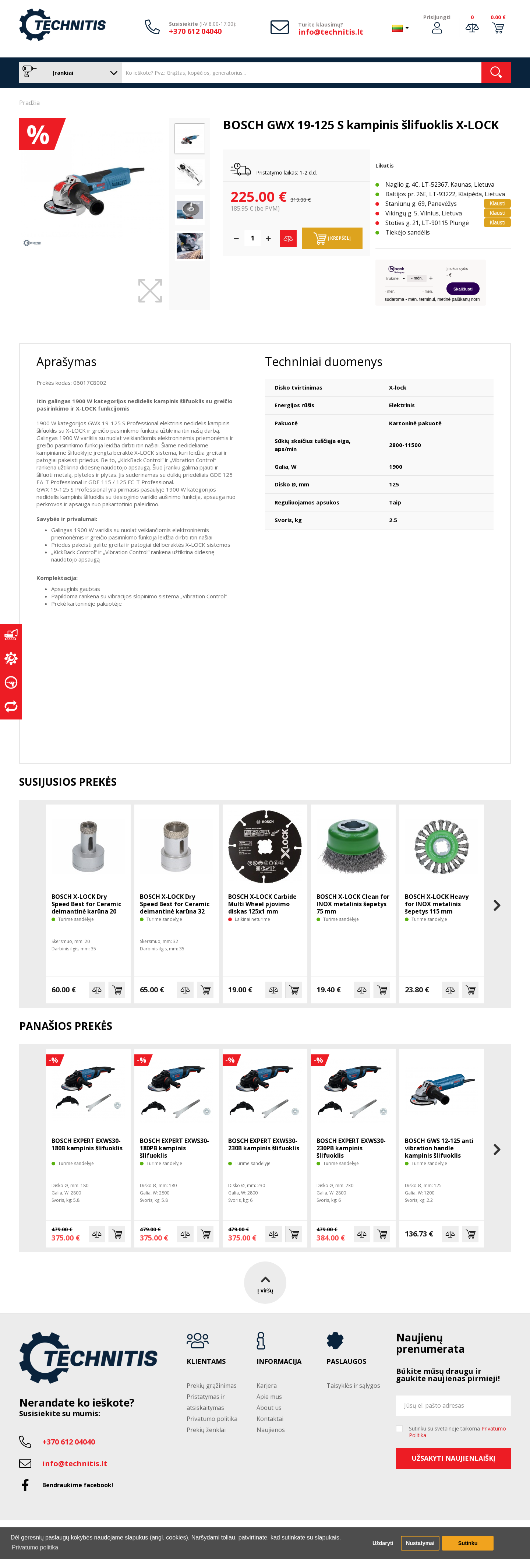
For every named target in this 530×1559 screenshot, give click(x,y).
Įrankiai (68, 72)
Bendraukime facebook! (77, 1485)
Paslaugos (346, 1361)
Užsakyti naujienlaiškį (453, 1458)
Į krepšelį (332, 238)
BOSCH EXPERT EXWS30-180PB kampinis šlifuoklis (174, 1148)
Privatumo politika (212, 1419)
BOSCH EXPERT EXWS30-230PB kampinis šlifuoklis (351, 1148)
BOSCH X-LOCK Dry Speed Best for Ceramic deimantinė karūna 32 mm (174, 908)
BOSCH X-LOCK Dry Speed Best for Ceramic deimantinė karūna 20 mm (86, 908)
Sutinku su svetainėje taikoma (457, 1432)
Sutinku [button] (468, 1543)
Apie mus (269, 1397)
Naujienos (271, 1430)
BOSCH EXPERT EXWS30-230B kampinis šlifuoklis (263, 1144)
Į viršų (265, 1282)
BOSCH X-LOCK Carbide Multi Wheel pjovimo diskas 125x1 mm (262, 904)
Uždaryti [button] (382, 1543)
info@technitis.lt (330, 32)
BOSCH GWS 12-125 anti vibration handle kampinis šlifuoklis (439, 1148)
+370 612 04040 (195, 31)
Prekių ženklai (206, 1430)
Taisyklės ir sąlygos (353, 1386)
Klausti (497, 203)
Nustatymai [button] (420, 1543)
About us (269, 1408)
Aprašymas (66, 361)
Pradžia (29, 103)
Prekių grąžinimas (212, 1386)
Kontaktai (270, 1419)
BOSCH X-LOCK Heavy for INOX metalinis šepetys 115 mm (437, 904)
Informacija (279, 1361)
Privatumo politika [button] (35, 1547)
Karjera (267, 1386)
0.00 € (498, 17)
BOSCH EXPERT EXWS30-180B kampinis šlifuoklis (87, 1144)
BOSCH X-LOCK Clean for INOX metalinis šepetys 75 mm (353, 904)
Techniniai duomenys (323, 361)
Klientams (206, 1361)
